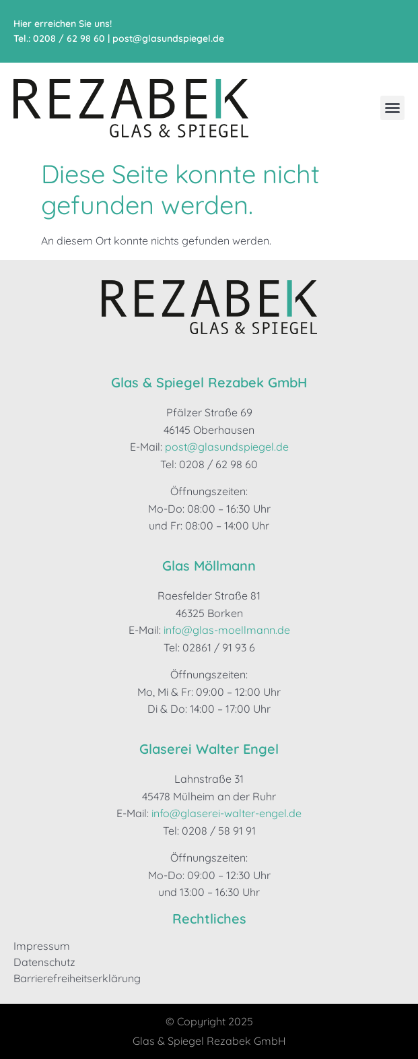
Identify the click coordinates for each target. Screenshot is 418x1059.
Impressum (41, 945)
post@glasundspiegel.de (168, 38)
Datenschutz (44, 962)
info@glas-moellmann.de (227, 630)
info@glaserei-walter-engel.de (226, 813)
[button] (392, 108)
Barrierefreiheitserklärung (77, 978)
